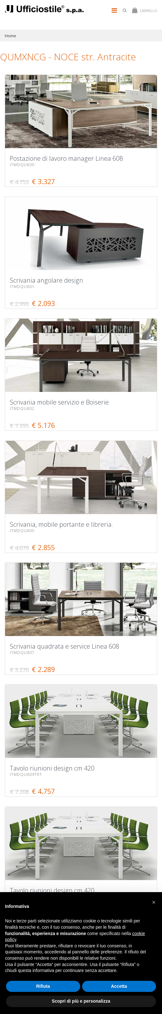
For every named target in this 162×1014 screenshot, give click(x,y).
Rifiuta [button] (43, 986)
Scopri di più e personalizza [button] (81, 1001)
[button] (154, 902)
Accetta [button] (119, 986)
